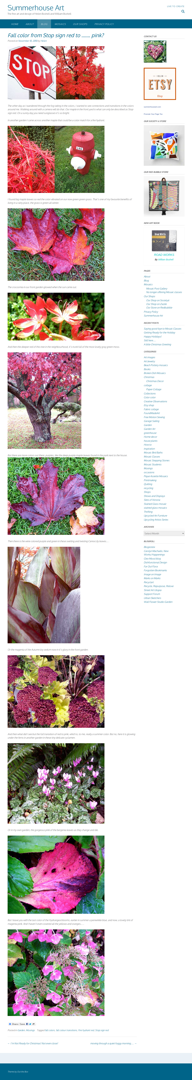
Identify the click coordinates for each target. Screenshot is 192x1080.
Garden (21, 1030)
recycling (148, 488)
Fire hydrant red (86, 1030)
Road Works (164, 254)
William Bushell (165, 259)
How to (147, 444)
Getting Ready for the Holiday (159, 332)
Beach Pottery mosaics (156, 365)
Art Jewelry (149, 361)
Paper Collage (153, 389)
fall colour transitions (66, 1030)
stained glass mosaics (155, 507)
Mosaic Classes (152, 456)
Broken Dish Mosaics (155, 373)
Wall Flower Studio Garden (158, 601)
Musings (30, 1030)
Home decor (150, 436)
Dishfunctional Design (155, 562)
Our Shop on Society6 (157, 300)
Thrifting (148, 511)
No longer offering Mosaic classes (164, 292)
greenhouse (150, 432)
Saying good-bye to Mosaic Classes (162, 328)
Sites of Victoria (152, 499)
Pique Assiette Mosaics (156, 476)
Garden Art (149, 428)
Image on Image (152, 574)
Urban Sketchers (152, 598)
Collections (150, 393)
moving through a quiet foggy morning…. (113, 1043)
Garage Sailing (151, 421)
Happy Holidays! (152, 336)
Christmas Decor (155, 381)
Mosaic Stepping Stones (156, 460)
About (30, 24)
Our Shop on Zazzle (156, 304)
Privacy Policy (104, 24)
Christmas (149, 377)
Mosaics (60, 24)
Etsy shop (149, 405)
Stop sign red (102, 1030)
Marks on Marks (152, 578)
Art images (149, 357)
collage (148, 385)
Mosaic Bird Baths (153, 452)
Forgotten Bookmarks (155, 570)
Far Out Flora (151, 566)
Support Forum (152, 594)
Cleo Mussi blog (152, 558)
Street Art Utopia (152, 590)
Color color (150, 397)
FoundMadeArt (152, 413)
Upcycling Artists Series (156, 519)
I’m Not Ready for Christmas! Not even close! (33, 1043)
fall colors (50, 1030)
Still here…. (150, 340)
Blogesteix (149, 547)
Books (147, 369)
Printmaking (150, 480)
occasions (149, 472)
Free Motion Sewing (154, 417)
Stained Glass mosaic (155, 503)
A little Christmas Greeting (157, 344)
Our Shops (80, 24)
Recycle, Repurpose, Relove (158, 586)
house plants (150, 440)
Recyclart (149, 582)
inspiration (149, 448)
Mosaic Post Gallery (156, 288)
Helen (44, 40)
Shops (147, 491)
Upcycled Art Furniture (155, 515)
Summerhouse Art (36, 7)
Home (14, 24)
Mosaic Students (152, 464)
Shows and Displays (154, 496)
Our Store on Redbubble (159, 307)
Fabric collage (151, 409)
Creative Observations (155, 401)
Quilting (148, 484)
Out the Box (22, 1071)
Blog (44, 24)
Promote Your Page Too (153, 114)
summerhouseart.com (152, 107)
